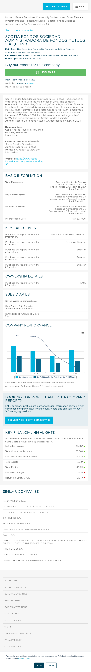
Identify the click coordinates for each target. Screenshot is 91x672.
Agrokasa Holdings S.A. (17, 524)
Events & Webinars (15, 607)
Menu (80, 6)
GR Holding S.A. (12, 518)
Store (8, 627)
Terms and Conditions (17, 633)
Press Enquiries (14, 620)
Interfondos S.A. (13, 549)
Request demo (13, 601)
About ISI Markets (15, 587)
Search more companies (19, 30)
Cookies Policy (23, 659)
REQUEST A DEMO (56, 6)
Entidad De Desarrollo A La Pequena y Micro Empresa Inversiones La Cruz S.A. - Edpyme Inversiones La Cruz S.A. (45, 542)
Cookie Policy (12, 647)
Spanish (30, 83)
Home (8, 17)
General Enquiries (15, 594)
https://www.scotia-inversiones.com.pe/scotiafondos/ (24, 161)
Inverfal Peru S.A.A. (14, 501)
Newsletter (11, 614)
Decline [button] (51, 665)
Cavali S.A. (9, 535)
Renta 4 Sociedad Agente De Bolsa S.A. (26, 512)
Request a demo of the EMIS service (29, 420)
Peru (18, 17)
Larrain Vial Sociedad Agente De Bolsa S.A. (29, 507)
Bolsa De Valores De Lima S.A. (20, 555)
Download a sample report (18, 87)
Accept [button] (39, 665)
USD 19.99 (45, 72)
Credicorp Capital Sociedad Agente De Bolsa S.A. (32, 560)
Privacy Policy (13, 640)
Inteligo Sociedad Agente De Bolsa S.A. (26, 530)
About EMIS (11, 581)
